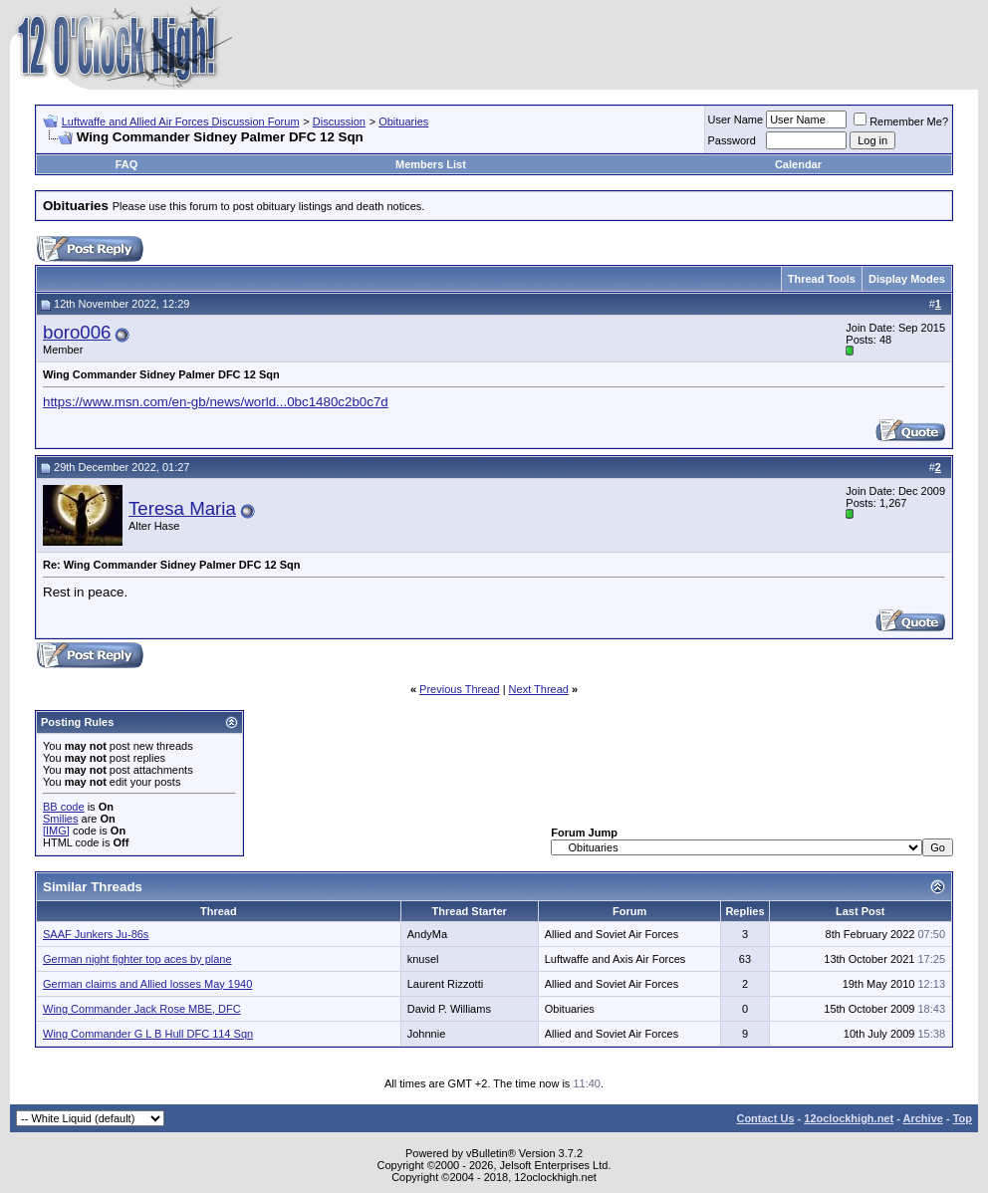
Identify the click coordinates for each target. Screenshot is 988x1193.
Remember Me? (901, 121)
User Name (736, 119)
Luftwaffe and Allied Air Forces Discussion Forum (181, 121)
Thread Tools (822, 279)
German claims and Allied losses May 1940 (147, 984)
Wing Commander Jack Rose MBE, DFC (142, 1009)
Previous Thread (459, 689)
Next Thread (539, 689)
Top (962, 1118)
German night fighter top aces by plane (137, 959)
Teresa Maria (182, 508)
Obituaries (403, 121)
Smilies (60, 819)
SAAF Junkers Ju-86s (95, 934)
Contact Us (765, 1118)
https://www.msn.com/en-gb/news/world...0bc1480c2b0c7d (215, 401)
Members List (430, 164)
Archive (923, 1118)
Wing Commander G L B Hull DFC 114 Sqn (148, 1034)
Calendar (798, 164)
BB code (64, 807)
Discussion (339, 121)
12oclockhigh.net (848, 1118)
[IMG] (56, 830)
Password (732, 140)
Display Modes (906, 279)
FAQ (127, 164)
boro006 (77, 332)
